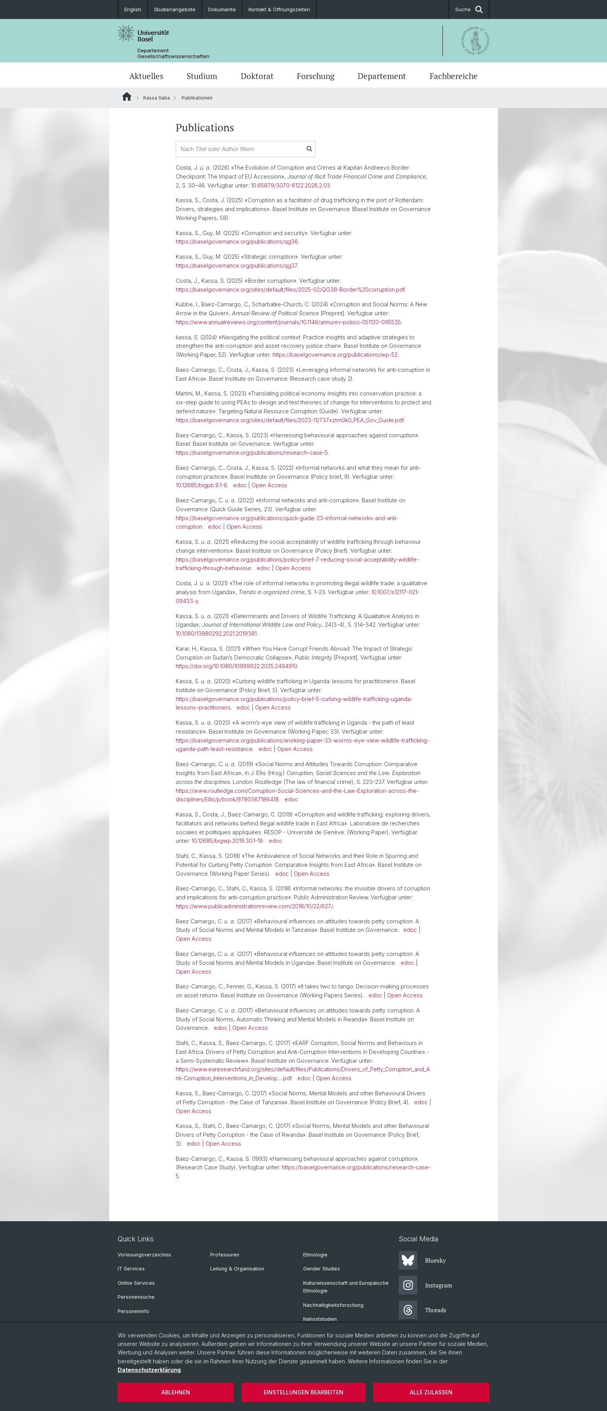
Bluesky (422, 1260)
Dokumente (222, 9)
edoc (240, 485)
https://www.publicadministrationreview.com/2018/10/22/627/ (254, 906)
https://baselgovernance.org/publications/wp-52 (335, 354)
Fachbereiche (454, 75)
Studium (202, 75)
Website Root (126, 96)
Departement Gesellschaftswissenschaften (173, 53)
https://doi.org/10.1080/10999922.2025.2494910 (236, 666)
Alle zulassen (431, 1392)
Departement (382, 75)
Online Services (136, 1283)
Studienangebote (174, 9)
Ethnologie (315, 1255)
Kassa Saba (156, 98)
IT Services (131, 1269)
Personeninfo (133, 1311)
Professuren (224, 1255)
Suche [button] (469, 9)
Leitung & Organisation (237, 1269)
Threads (422, 1310)
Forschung (315, 75)
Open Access (269, 485)
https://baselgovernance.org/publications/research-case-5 (252, 452)
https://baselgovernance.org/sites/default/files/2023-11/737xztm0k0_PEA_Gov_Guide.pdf (289, 420)
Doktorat (257, 75)
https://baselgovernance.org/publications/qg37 (236, 265)
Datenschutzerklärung (149, 1369)
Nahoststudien (320, 1319)
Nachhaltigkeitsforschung (333, 1305)
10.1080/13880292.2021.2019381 (216, 633)
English (132, 9)
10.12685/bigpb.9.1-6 (201, 485)
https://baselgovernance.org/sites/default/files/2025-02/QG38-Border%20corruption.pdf (290, 289)
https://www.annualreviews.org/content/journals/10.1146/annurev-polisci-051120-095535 (288, 322)
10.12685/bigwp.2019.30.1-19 (227, 840)
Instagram (425, 1285)
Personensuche (136, 1297)
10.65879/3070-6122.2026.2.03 (290, 185)
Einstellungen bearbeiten (303, 1392)
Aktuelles (146, 75)
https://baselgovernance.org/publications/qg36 (237, 241)
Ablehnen (175, 1392)
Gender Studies (321, 1269)
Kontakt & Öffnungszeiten (279, 9)
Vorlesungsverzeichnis (144, 1255)
